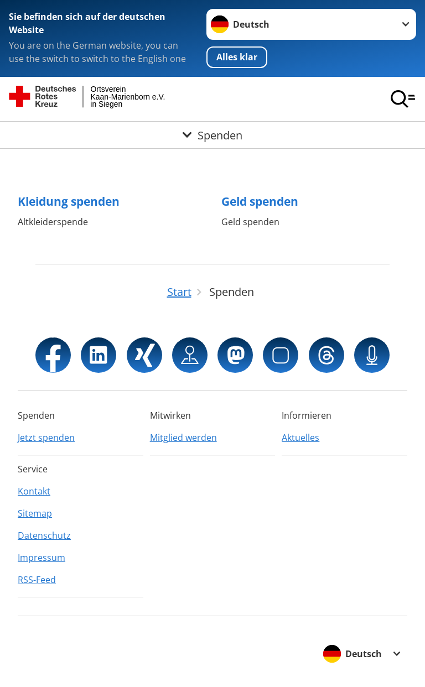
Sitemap (35, 513)
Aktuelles (300, 437)
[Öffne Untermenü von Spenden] (212, 135)
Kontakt (34, 491)
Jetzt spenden (46, 437)
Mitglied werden (183, 437)
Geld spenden (259, 201)
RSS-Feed (37, 580)
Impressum (41, 557)
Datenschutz (44, 535)
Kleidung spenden (69, 201)
